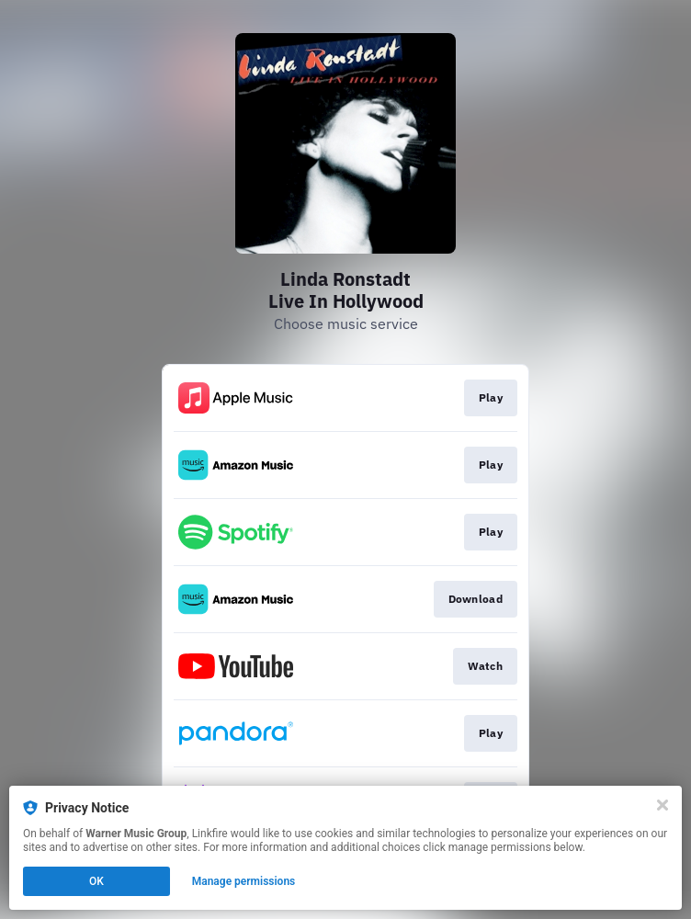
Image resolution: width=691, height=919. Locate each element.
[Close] (662, 805)
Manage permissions (244, 881)
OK (96, 881)
